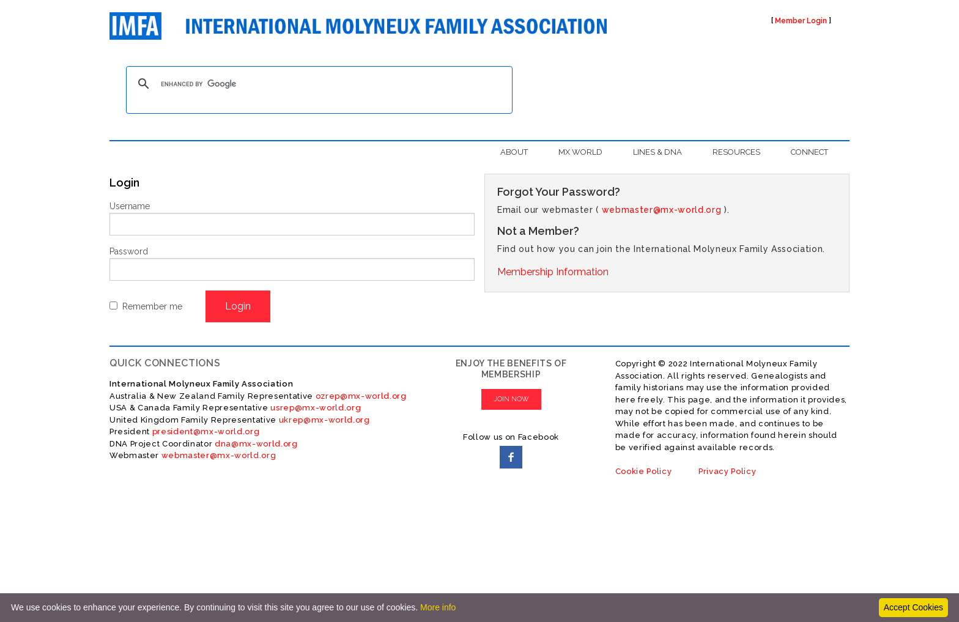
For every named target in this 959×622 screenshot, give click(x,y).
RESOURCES (736, 152)
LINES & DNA (657, 152)
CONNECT (809, 152)
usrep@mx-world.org (315, 407)
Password (128, 251)
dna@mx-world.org (256, 443)
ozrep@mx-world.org (361, 396)
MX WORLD (580, 152)
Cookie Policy (643, 471)
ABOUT (514, 152)
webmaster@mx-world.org (662, 210)
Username (129, 206)
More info (438, 607)
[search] (317, 83)
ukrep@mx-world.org (324, 419)
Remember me (152, 306)
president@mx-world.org (206, 431)
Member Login (801, 21)
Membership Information (553, 272)
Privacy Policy (727, 471)
